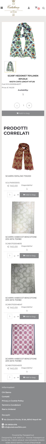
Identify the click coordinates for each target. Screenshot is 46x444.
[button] (23, 41)
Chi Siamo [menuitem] (6, 392)
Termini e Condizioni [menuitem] (11, 405)
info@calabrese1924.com (15, 427)
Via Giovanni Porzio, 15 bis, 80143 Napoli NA (22, 419)
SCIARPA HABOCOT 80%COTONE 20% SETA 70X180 (21, 238)
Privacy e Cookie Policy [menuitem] (13, 401)
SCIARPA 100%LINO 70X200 (18, 176)
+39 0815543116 (10, 425)
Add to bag (23, 113)
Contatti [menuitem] (5, 396)
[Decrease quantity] (17, 105)
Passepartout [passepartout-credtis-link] (28, 435)
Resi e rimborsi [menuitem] (9, 409)
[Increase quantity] (29, 105)
